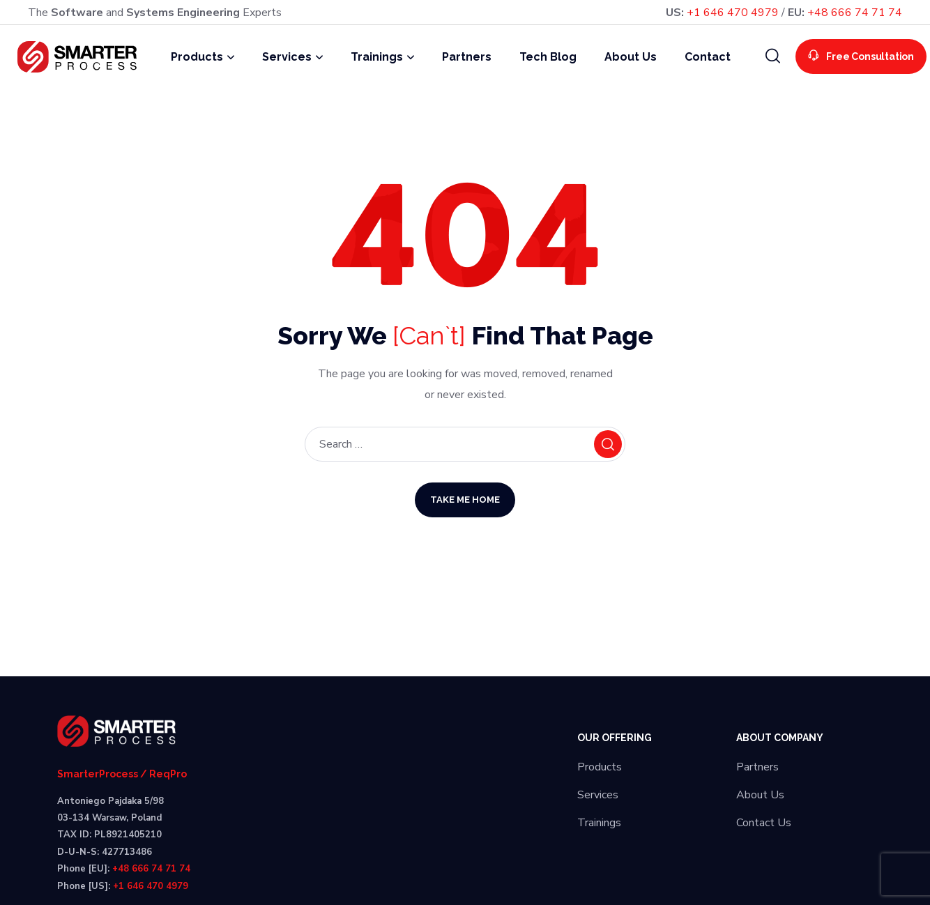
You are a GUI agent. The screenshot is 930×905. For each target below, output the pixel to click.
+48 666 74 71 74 (854, 12)
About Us (760, 795)
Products (599, 767)
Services (597, 795)
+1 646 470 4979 (733, 12)
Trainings (599, 822)
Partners (757, 767)
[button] (773, 56)
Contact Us (763, 822)
